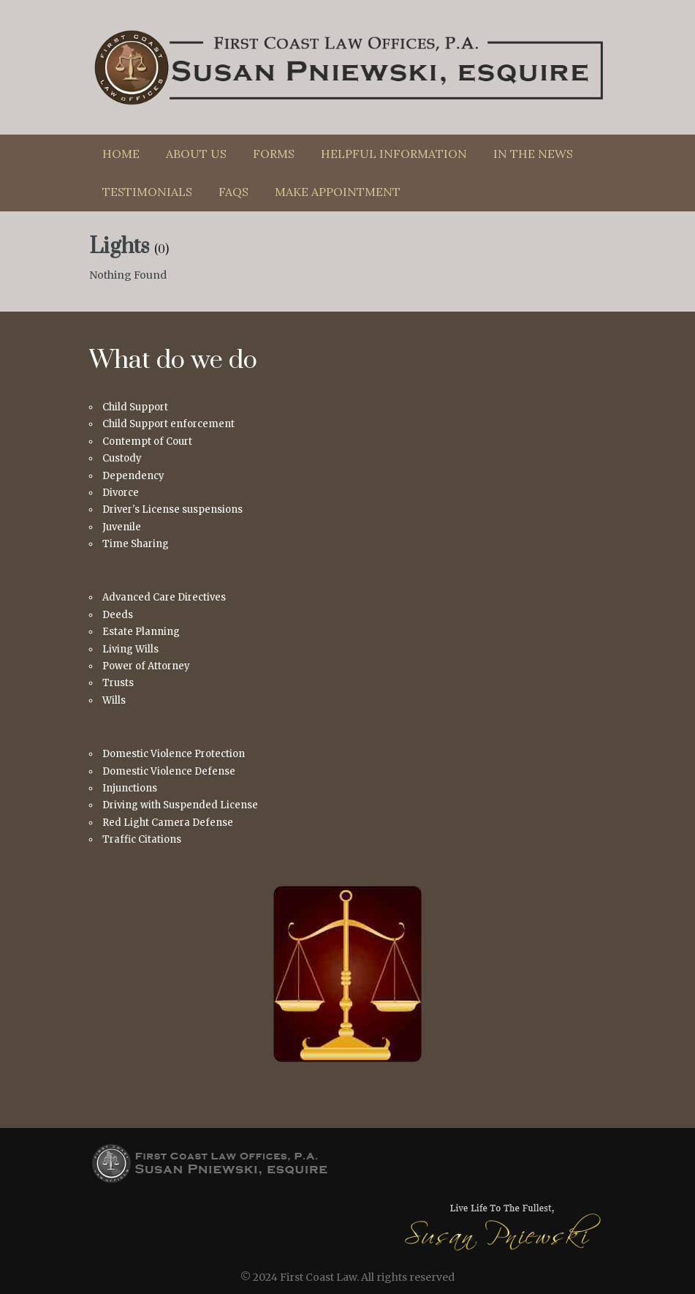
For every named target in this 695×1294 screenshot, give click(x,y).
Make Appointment (337, 191)
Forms (274, 153)
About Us (196, 153)
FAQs (233, 191)
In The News (533, 153)
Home (121, 153)
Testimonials (147, 191)
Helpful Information (394, 153)
